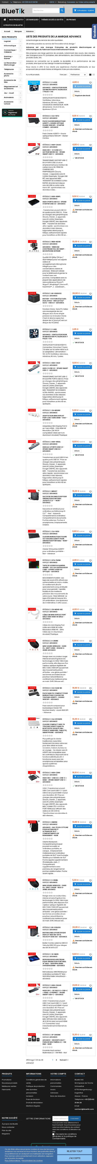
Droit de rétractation (34, 1102)
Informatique (10, 45)
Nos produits (16, 19)
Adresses (54, 1093)
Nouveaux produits (9, 1083)
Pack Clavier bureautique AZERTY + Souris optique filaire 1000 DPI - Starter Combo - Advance (54, 124)
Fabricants (6, 1089)
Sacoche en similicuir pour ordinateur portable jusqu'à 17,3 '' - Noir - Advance (55, 499)
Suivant (64, 1060)
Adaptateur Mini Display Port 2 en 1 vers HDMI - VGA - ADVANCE (55, 418)
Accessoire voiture (8, 103)
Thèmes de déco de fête (52, 19)
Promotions (6, 1080)
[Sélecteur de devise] (53, 2)
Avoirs (52, 1089)
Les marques (32, 19)
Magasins (6, 1134)
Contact (5, 2)
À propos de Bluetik (13, 25)
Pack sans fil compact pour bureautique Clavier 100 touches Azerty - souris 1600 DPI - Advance (55, 696)
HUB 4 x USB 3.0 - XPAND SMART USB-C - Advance (55, 369)
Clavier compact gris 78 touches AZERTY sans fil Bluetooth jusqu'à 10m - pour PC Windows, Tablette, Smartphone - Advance (55, 728)
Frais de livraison (33, 1099)
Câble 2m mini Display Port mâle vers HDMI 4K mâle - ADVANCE (54, 617)
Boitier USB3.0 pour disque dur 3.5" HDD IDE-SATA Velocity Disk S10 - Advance (55, 935)
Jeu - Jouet (9, 93)
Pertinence (78, 74)
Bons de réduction (57, 1096)
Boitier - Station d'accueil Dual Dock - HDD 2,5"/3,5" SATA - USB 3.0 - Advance (54, 301)
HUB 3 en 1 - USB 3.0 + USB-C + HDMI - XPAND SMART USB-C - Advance (55, 780)
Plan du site (6, 1130)
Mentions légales (33, 1106)
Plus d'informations (13, 1160)
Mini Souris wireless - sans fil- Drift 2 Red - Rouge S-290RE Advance (54, 648)
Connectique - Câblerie (10, 51)
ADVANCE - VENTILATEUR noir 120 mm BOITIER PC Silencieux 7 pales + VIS (55, 89)
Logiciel (7, 41)
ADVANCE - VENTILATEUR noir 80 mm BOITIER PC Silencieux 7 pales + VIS (55, 337)
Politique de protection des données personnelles (35, 1089)
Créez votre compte (87, 2)
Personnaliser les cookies (32, 1160)
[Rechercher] (48, 10)
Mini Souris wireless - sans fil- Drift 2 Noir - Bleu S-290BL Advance (54, 887)
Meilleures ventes (9, 1086)
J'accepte (74, 1158)
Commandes (55, 1086)
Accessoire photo (8, 75)
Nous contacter (8, 1127)
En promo (71, 19)
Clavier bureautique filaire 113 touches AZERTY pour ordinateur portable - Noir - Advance (55, 540)
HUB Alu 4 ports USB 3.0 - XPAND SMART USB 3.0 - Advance (53, 449)
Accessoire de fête (10, 81)
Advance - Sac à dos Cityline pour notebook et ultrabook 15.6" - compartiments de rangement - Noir (55, 831)
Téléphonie (9, 69)
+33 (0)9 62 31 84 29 (29, 2)
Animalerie (9, 97)
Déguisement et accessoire (11, 87)
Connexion (71, 2)
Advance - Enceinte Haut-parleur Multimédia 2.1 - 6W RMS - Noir (54, 1042)
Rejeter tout (74, 1151)
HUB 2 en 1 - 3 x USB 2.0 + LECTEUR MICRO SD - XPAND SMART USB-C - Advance (54, 152)
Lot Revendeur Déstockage (10, 64)
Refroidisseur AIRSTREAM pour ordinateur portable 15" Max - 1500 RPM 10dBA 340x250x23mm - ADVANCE (54, 962)
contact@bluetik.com (84, 1109)
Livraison (29, 1096)
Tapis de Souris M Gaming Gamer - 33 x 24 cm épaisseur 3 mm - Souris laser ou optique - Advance (55, 568)
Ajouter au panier (82, 86)
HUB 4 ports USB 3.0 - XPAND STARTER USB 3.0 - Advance (54, 203)
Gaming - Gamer (8, 57)
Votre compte (58, 1073)
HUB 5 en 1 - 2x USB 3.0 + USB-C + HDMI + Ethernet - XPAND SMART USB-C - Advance (55, 992)
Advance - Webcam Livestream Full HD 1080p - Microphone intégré (54, 249)
